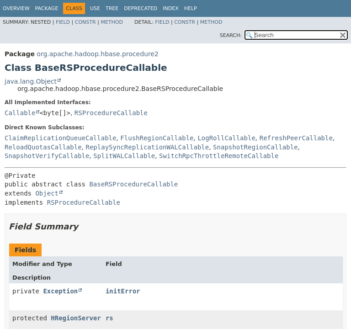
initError (123, 291)
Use (95, 8)
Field (63, 22)
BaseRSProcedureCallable (133, 184)
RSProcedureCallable (111, 113)
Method (112, 22)
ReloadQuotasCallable (43, 147)
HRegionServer (76, 318)
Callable (20, 113)
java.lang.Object (31, 81)
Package (46, 8)
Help (190, 8)
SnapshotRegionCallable (255, 147)
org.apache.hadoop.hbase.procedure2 (98, 54)
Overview (16, 8)
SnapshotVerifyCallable (47, 155)
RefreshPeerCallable (296, 138)
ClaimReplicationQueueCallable (60, 138)
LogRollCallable (226, 138)
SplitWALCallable (124, 155)
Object (46, 193)
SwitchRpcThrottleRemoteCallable (218, 155)
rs (109, 318)
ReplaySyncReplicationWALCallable (147, 147)
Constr (85, 22)
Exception (60, 291)
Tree (112, 8)
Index (170, 8)
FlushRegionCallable (156, 138)
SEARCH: (231, 35)
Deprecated (140, 8)
